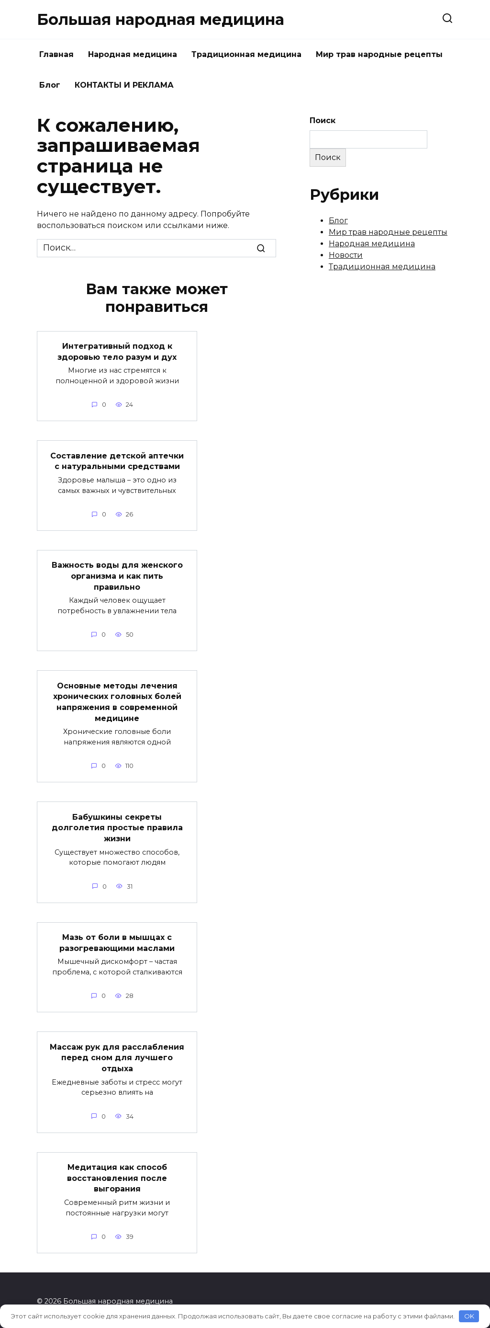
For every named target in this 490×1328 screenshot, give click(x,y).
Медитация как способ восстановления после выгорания (117, 1175)
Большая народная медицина (160, 19)
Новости (346, 255)
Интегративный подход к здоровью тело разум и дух (117, 351)
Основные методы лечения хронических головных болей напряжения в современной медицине (117, 700)
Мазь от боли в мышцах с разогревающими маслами (117, 940)
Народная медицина (132, 54)
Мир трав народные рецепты (379, 54)
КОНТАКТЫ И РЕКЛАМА (124, 85)
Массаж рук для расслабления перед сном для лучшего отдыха (117, 1055)
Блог (49, 85)
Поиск (322, 120)
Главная (56, 54)
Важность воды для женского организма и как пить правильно (117, 575)
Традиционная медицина (246, 54)
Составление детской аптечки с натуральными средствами (117, 460)
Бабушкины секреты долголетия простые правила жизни (117, 826)
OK (469, 1316)
